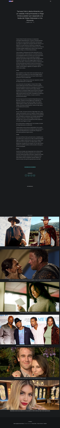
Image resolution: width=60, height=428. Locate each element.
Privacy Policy (34, 423)
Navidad (45, 423)
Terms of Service (40, 423)
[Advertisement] (30, 199)
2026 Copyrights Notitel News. (19, 423)
